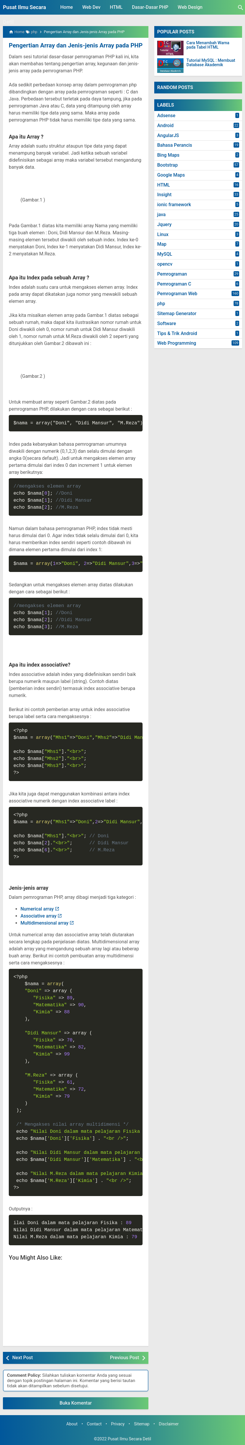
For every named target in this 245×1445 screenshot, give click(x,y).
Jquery (164, 224)
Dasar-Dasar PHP (150, 7)
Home (66, 7)
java (161, 214)
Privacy (118, 1423)
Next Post (22, 1357)
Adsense (166, 115)
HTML (116, 7)
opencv (164, 264)
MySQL (164, 254)
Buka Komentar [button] (76, 1402)
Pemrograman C (174, 284)
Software (166, 323)
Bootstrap (167, 165)
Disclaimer (169, 1423)
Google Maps (171, 175)
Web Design (190, 7)
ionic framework (174, 204)
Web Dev (91, 7)
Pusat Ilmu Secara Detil (129, 1439)
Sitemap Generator (176, 313)
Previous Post (124, 1357)
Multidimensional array (44, 922)
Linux (163, 234)
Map (162, 244)
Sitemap (142, 1423)
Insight (164, 194)
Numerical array (37, 908)
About (72, 1423)
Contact (94, 1423)
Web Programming (176, 343)
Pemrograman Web (177, 293)
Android (165, 125)
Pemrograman (172, 274)
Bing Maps (168, 155)
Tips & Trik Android (177, 333)
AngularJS (168, 135)
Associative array (38, 915)
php (161, 303)
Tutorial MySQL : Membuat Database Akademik (210, 62)
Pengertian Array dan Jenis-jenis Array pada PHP (73, 45)
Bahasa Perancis (174, 145)
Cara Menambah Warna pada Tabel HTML (207, 45)
